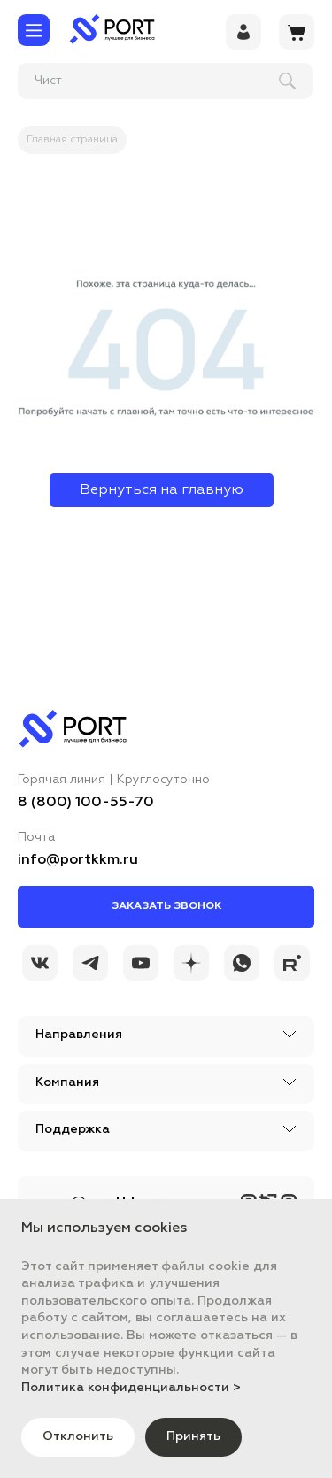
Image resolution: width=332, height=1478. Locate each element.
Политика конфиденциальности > (131, 1388)
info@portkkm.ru (78, 860)
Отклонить (77, 1436)
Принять (193, 1436)
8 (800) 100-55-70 (86, 803)
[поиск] (134, 81)
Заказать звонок (166, 906)
